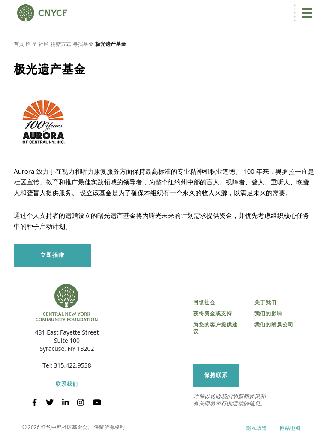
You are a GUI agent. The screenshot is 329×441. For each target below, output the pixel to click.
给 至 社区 (37, 44)
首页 (19, 44)
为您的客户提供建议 (215, 328)
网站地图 (290, 428)
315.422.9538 (72, 365)
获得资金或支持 (212, 313)
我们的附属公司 (273, 324)
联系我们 (67, 384)
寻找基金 (83, 44)
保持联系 (216, 375)
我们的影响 (268, 313)
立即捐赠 (52, 255)
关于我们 (265, 302)
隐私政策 (256, 428)
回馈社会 (204, 302)
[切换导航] (307, 12)
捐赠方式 (61, 44)
